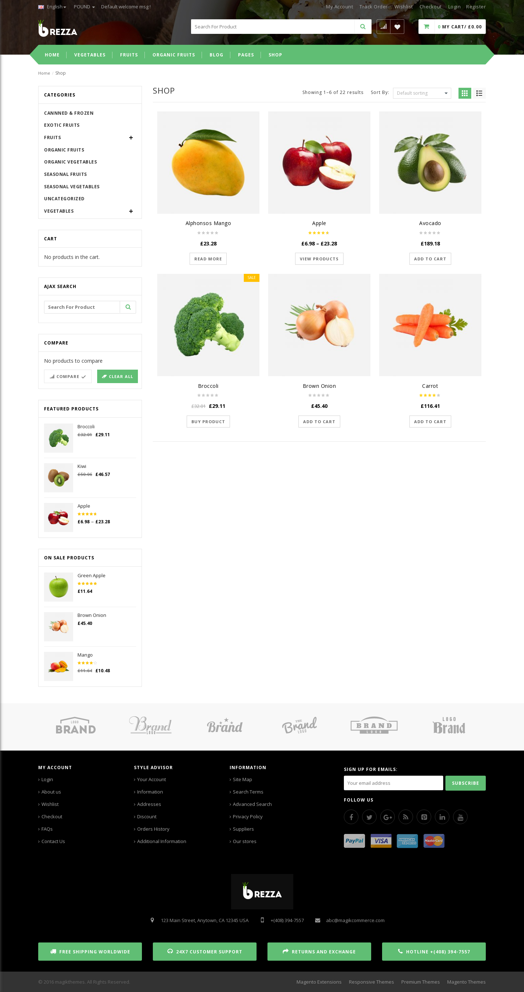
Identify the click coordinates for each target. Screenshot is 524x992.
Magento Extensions (319, 982)
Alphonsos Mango (208, 223)
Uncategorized (64, 199)
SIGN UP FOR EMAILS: (371, 769)
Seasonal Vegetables (72, 187)
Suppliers (243, 829)
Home (44, 73)
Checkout (431, 6)
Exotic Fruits (62, 125)
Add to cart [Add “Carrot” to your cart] (430, 421)
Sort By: (380, 92)
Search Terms (248, 791)
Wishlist (403, 6)
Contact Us (53, 841)
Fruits (52, 137)
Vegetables (59, 211)
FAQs (47, 829)
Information (150, 791)
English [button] (52, 6)
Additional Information (161, 841)
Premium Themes (420, 982)
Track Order (374, 6)
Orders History (153, 829)
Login (47, 779)
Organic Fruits (64, 150)
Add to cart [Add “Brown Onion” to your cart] (319, 421)
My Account (339, 6)
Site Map (242, 779)
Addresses (149, 804)
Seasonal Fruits (65, 174)
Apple (319, 223)
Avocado (430, 223)
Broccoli (208, 385)
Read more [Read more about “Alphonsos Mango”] (208, 258)
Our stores (245, 841)
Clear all (121, 376)
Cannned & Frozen (69, 113)
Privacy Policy (248, 816)
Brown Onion (319, 385)
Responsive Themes (371, 982)
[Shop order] (422, 93)
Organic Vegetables (70, 162)
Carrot (430, 385)
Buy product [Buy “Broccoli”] (208, 421)
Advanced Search (252, 804)
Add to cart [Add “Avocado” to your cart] (430, 258)
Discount (146, 816)
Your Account (151, 779)
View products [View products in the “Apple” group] (319, 258)
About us (51, 791)
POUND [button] (84, 6)
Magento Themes (466, 982)
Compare (67, 376)
